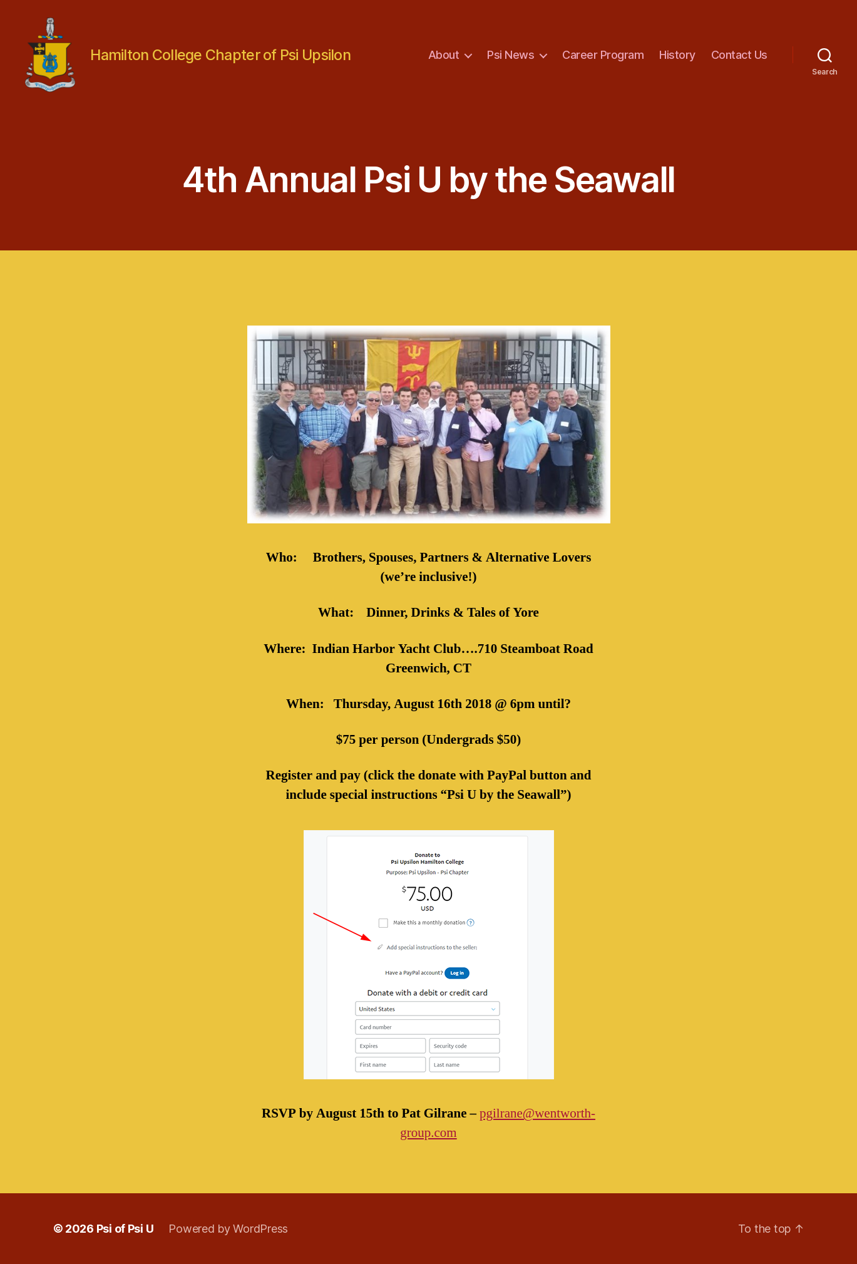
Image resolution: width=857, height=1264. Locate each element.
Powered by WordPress (228, 1228)
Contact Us (739, 54)
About (443, 54)
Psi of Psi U (125, 1228)
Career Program (603, 54)
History (677, 54)
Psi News (510, 54)
